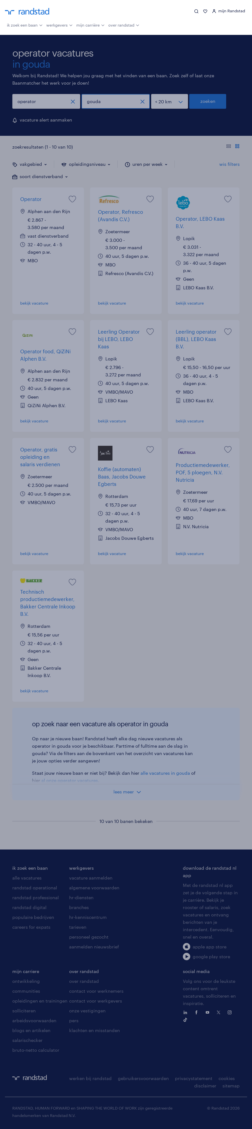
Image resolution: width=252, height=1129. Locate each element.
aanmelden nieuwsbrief (94, 946)
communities (26, 991)
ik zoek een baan (25, 24)
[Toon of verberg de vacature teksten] (233, 147)
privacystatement (193, 1078)
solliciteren (24, 1010)
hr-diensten (81, 897)
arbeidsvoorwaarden (34, 1020)
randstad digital (29, 907)
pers (74, 1020)
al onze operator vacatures (69, 780)
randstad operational (34, 887)
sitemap (231, 1085)
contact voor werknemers (96, 991)
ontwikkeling (26, 981)
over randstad (123, 24)
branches (79, 907)
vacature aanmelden (90, 878)
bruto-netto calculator (35, 1050)
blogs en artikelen (31, 1030)
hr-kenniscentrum (88, 917)
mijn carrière (90, 24)
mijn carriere (25, 971)
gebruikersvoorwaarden (143, 1078)
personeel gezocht (89, 937)
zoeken (207, 101)
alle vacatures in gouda (165, 773)
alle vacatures (27, 878)
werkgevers (59, 24)
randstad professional (35, 897)
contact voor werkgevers (95, 1001)
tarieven (77, 927)
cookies (227, 1078)
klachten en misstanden (94, 1030)
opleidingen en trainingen (39, 1001)
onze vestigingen (87, 1010)
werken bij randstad (90, 1078)
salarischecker (27, 1040)
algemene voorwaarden (94, 887)
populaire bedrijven (33, 917)
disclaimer (205, 1085)
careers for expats (31, 927)
